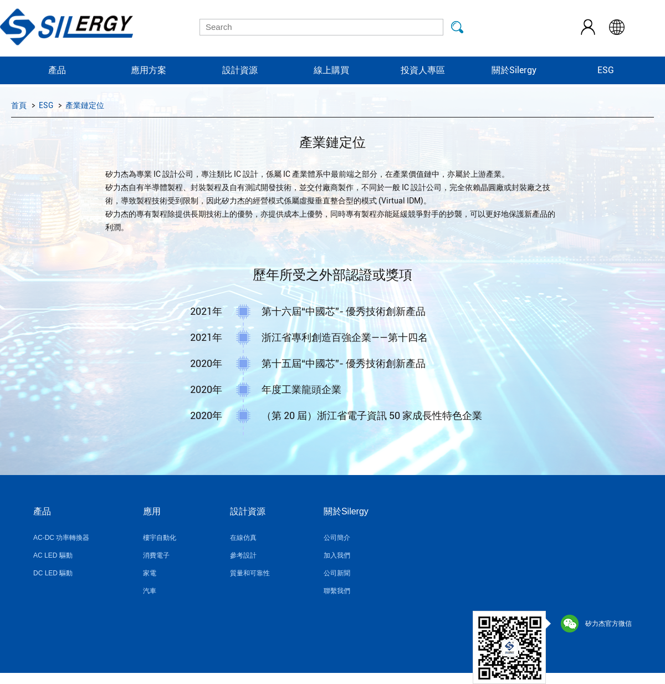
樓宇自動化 (159, 538)
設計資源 (240, 70)
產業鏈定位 (84, 105)
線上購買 (331, 70)
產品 (57, 70)
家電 (149, 573)
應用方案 (148, 70)
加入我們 (337, 555)
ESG (605, 70)
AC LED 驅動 (53, 555)
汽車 (149, 591)
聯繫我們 (337, 591)
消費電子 (156, 555)
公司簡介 (337, 538)
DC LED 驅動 (53, 573)
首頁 (19, 105)
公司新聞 (337, 573)
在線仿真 (243, 538)
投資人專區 (423, 70)
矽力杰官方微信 (596, 623)
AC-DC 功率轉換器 (61, 538)
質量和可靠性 (250, 573)
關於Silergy (514, 70)
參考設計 (243, 555)
